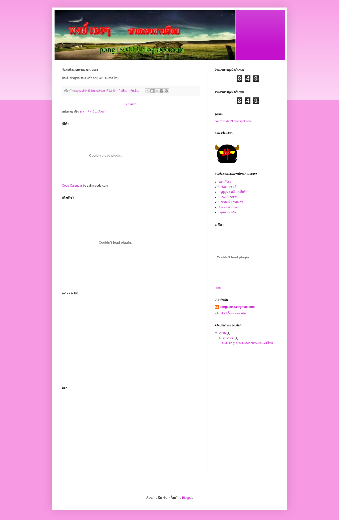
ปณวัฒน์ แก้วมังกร (230, 202)
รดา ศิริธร (224, 182)
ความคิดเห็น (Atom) (93, 111)
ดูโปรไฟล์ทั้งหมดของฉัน (230, 313)
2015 (223, 333)
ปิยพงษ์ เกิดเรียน (228, 197)
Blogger (187, 497)
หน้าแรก (130, 104)
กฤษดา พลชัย (227, 212)
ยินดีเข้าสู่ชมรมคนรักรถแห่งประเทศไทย (247, 343)
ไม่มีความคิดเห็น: (129, 90)
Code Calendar (72, 185)
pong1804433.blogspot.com (233, 121)
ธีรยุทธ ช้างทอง (228, 207)
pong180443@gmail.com (237, 307)
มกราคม (228, 338)
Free (218, 288)
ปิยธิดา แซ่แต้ (227, 187)
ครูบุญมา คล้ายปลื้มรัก (232, 192)
